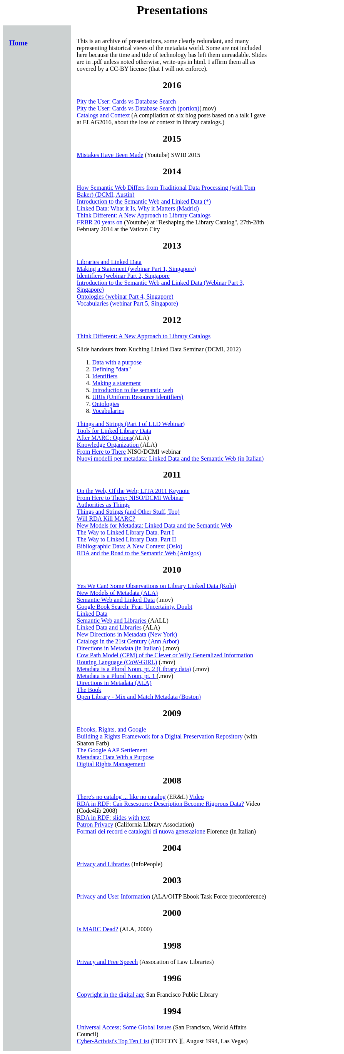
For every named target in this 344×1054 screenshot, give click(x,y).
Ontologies (105, 404)
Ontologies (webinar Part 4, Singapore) (125, 296)
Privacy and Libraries (103, 864)
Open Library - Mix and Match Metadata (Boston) (139, 696)
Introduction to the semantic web (133, 390)
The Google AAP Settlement (112, 750)
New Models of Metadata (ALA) (117, 593)
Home (18, 43)
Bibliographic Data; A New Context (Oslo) (129, 546)
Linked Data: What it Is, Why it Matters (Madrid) (138, 208)
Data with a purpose (117, 362)
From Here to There (101, 451)
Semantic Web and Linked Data (116, 599)
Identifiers (105, 376)
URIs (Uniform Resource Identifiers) (138, 397)
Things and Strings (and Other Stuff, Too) (128, 511)
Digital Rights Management (111, 764)
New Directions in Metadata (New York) (127, 634)
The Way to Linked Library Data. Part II (126, 539)
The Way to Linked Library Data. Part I (125, 532)
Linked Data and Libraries (110, 627)
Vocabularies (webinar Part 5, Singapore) (127, 303)
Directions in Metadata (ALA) (114, 683)
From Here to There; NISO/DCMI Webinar (130, 497)
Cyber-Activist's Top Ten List (113, 1041)
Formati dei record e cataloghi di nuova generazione (141, 831)
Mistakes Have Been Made (110, 155)
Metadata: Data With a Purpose (115, 757)
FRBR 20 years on (100, 222)
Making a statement (116, 383)
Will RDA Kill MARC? (106, 518)
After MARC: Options (104, 437)
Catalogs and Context (103, 115)
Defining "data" (111, 369)
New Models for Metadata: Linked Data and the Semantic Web (154, 525)
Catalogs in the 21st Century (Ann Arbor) (128, 641)
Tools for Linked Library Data (114, 431)
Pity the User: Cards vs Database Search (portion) (138, 108)
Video (196, 796)
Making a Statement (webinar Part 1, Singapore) (136, 269)
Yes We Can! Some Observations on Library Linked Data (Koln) (156, 586)
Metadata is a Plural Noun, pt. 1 (117, 676)
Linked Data (92, 613)
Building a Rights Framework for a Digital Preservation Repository (160, 736)
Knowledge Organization (108, 444)
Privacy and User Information (113, 896)
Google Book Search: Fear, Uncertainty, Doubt (134, 606)
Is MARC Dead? (98, 929)
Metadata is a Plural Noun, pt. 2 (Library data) (134, 669)
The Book (89, 690)
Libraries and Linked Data (109, 262)
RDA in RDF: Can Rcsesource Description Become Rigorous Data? (160, 803)
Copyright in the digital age (111, 994)
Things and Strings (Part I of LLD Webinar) (131, 424)
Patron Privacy (95, 824)
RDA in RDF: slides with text (113, 817)
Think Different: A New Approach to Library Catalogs (144, 215)
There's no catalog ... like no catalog (121, 796)
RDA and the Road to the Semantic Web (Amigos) (139, 553)
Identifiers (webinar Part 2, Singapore (123, 275)
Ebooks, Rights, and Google (111, 729)
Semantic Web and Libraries (112, 620)
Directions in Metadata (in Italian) (119, 648)
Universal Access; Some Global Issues (124, 1027)
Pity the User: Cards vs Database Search (126, 101)
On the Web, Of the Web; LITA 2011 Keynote (133, 491)
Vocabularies (108, 411)
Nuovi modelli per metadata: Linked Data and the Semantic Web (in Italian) (170, 458)
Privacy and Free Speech (107, 962)
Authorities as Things (103, 504)
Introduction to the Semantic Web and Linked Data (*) (144, 201)
